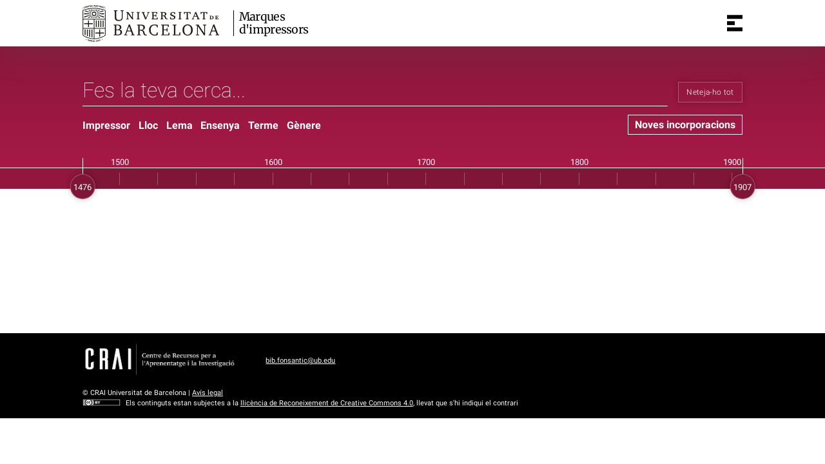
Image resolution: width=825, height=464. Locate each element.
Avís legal (207, 393)
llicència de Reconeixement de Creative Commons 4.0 (326, 403)
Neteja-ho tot (710, 92)
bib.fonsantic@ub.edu (300, 360)
